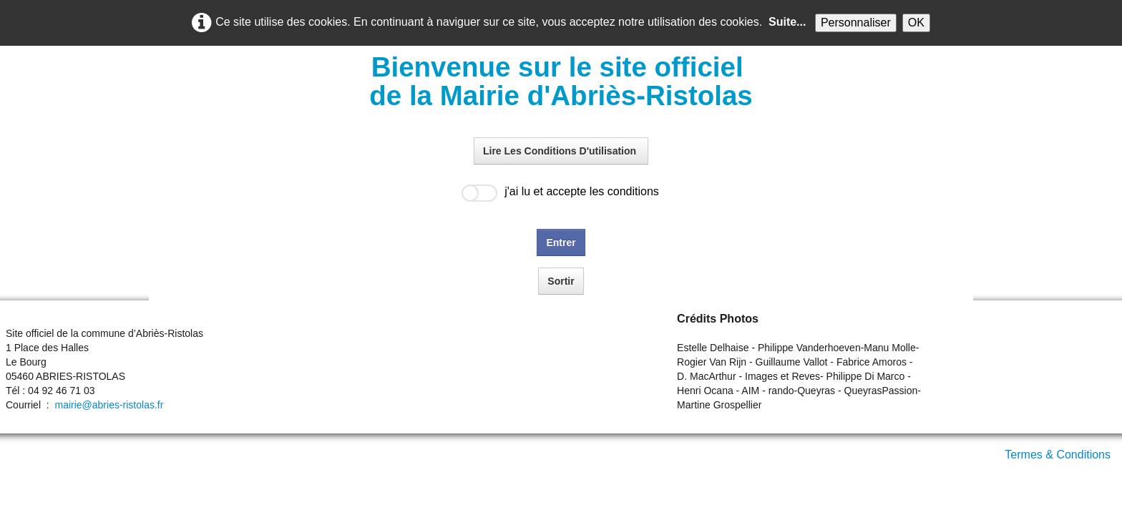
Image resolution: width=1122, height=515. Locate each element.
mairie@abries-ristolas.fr (108, 405)
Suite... (787, 22)
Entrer (560, 242)
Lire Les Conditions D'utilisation (561, 151)
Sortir (560, 281)
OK (916, 22)
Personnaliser (856, 22)
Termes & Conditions (1058, 454)
